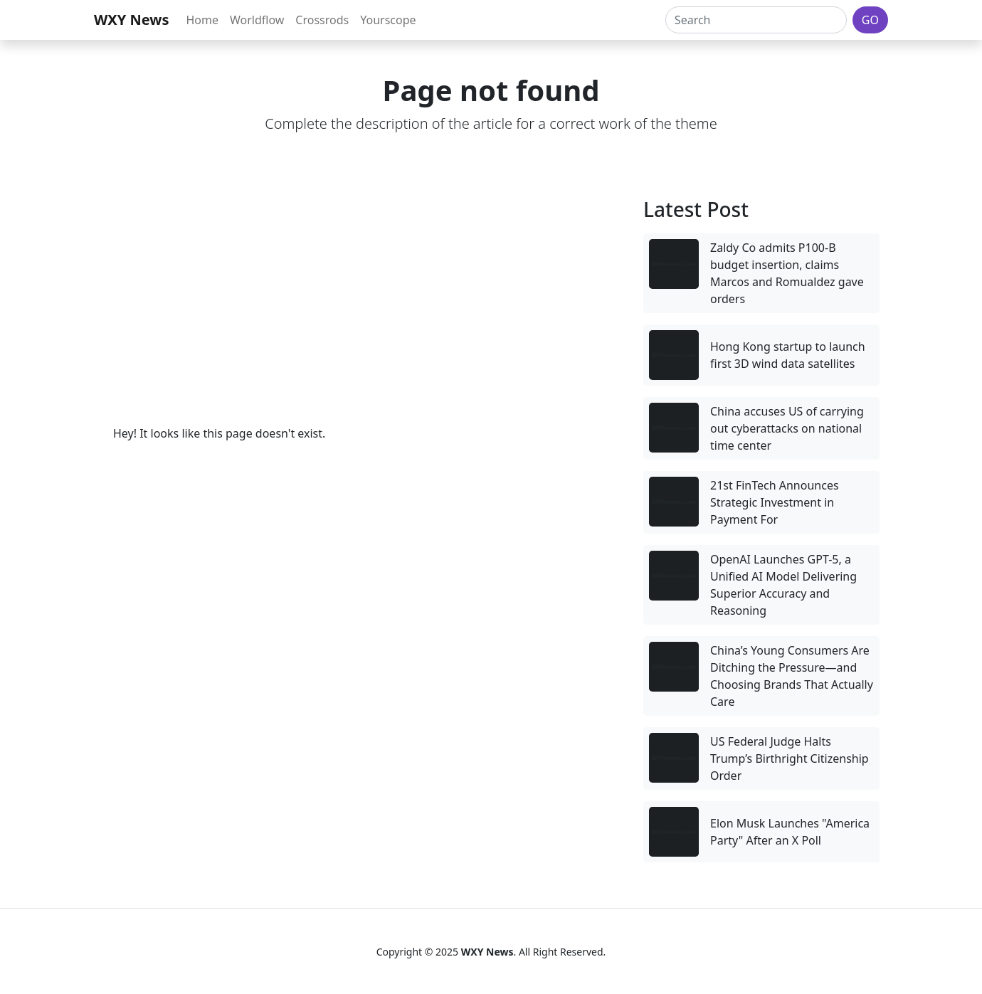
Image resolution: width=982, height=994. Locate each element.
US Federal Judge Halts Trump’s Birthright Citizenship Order (789, 758)
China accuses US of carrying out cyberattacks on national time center (787, 428)
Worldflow (257, 20)
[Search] (756, 19)
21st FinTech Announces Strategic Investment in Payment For (774, 502)
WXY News (131, 19)
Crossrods (322, 20)
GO (870, 20)
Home (202, 20)
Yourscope (388, 20)
